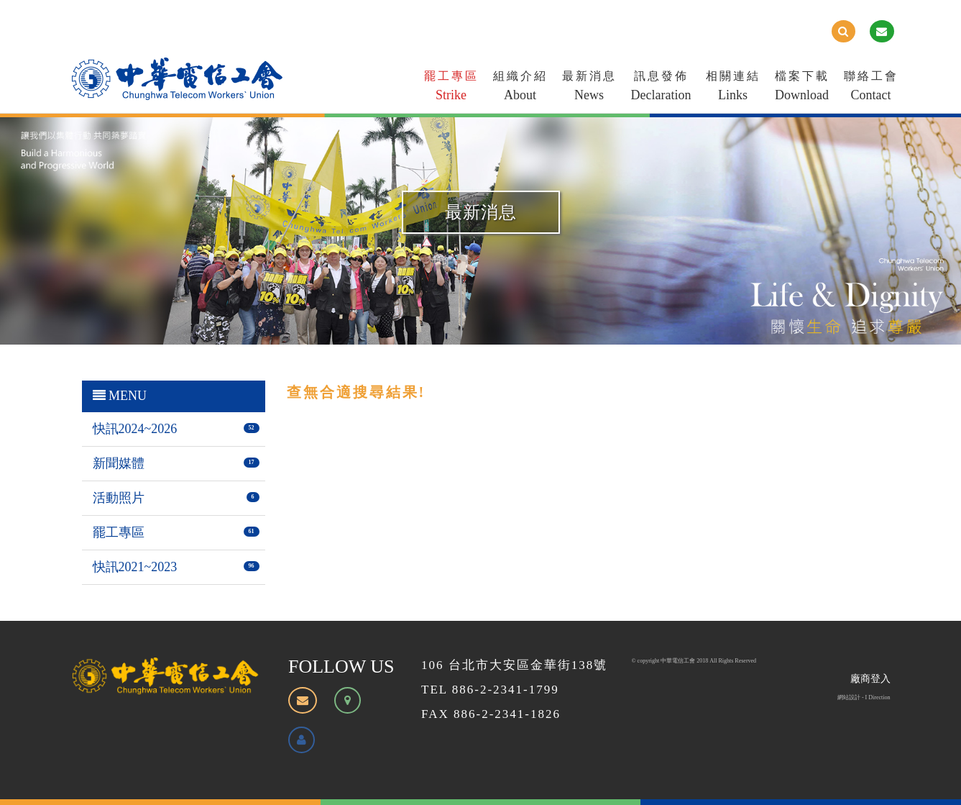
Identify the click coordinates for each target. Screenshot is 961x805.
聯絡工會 (871, 88)
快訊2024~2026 (135, 429)
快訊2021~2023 (135, 567)
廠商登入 (870, 678)
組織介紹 (520, 88)
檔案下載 (802, 88)
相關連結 (733, 88)
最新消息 (589, 88)
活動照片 (118, 498)
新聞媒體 (118, 463)
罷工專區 (451, 88)
